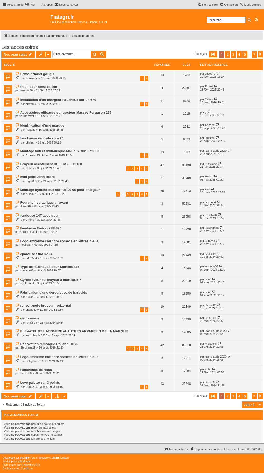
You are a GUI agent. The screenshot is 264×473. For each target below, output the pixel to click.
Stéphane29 (27, 347)
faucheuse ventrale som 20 (41, 138)
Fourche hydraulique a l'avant (44, 202)
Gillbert (24, 231)
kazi (207, 189)
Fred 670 (26, 373)
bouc (208, 279)
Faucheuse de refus (36, 370)
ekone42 (31, 309)
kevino (209, 176)
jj (205, 112)
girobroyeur (29, 318)
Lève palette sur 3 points (40, 383)
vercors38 (26, 90)
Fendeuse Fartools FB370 (40, 228)
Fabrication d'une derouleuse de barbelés (53, 292)
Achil (208, 369)
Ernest (209, 86)
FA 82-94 (31, 258)
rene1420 (211, 215)
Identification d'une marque (42, 125)
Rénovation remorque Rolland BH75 (49, 344)
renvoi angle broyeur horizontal (45, 305)
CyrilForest (27, 283)
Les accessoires (19, 47)
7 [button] (254, 54)
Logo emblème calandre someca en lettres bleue (59, 241)
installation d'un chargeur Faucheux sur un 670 (58, 100)
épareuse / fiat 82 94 (36, 254)
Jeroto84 (25, 206)
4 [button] (239, 54)
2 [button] (227, 54)
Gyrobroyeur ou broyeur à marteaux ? (50, 280)
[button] (213, 54)
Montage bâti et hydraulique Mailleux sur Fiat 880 (59, 151)
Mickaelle (211, 343)
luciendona (212, 227)
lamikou (210, 137)
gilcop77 (210, 73)
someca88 (26, 270)
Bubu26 (30, 386)
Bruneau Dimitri (35, 155)
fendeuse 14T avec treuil (39, 215)
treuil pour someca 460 (38, 87)
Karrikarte (32, 78)
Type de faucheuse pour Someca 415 (49, 267)
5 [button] (245, 54)
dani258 (210, 240)
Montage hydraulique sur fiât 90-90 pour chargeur (60, 190)
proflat (12, 464)
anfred (30, 103)
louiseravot (27, 116)
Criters (209, 99)
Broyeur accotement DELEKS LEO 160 (51, 164)
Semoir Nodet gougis (37, 74)
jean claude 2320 (216, 150)
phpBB (24, 457)
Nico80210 (32, 193)
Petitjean (25, 244)
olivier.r (30, 142)
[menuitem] (30, 5)
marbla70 (211, 163)
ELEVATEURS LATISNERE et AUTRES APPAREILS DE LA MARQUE (74, 331)
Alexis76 (31, 296)
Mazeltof (29, 464)
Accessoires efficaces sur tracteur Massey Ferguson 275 (65, 112)
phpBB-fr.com (23, 461)
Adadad (30, 129)
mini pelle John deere (37, 177)
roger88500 (33, 181)
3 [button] (233, 54)
